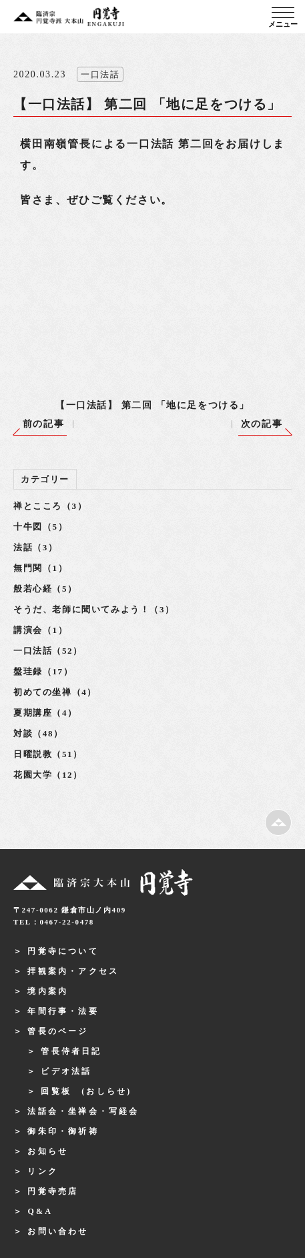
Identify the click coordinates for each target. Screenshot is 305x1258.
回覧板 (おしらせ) (86, 1091)
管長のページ (57, 1031)
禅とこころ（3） (50, 506)
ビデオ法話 (66, 1071)
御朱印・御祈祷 (62, 1131)
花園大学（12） (48, 775)
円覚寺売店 (52, 1191)
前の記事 (43, 424)
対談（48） (38, 733)
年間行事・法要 (62, 1011)
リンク (42, 1171)
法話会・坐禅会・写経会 (83, 1111)
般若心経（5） (45, 589)
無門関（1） (40, 568)
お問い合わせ (57, 1231)
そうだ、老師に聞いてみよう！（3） (94, 609)
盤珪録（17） (43, 671)
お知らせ (47, 1151)
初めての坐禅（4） (55, 692)
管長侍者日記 (71, 1051)
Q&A (40, 1211)
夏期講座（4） (45, 713)
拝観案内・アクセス (73, 971)
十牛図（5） (40, 527)
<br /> (127, 284)
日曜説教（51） (48, 754)
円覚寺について (62, 951)
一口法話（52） (48, 651)
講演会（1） (40, 630)
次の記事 (261, 424)
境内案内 (47, 991)
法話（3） (35, 547)
